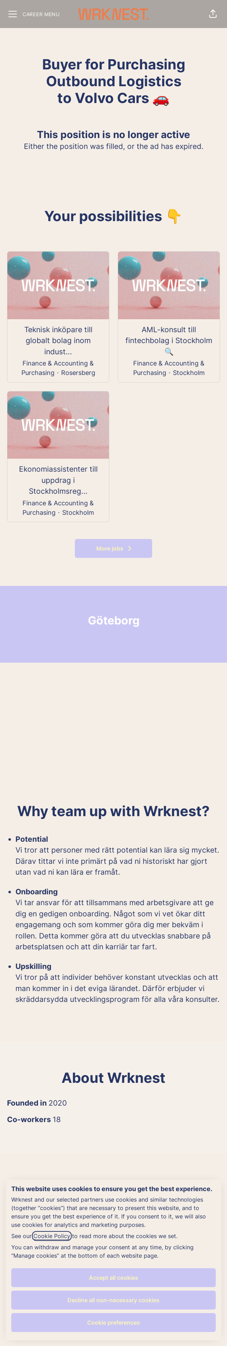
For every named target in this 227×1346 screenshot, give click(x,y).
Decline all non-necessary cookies (113, 1300)
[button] (213, 14)
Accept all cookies (113, 1277)
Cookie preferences (113, 1322)
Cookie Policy (51, 1235)
